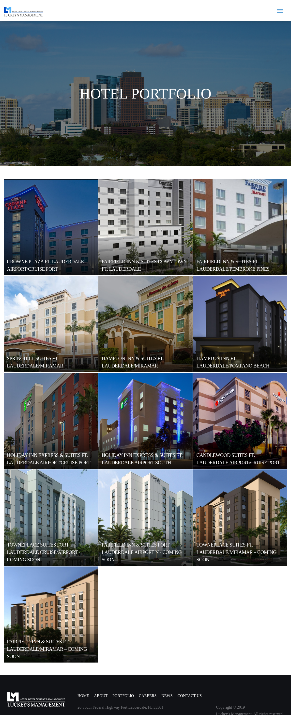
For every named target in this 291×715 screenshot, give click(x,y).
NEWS (166, 696)
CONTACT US (190, 696)
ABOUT (100, 696)
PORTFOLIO (123, 696)
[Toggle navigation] (280, 10)
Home (83, 696)
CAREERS (147, 696)
